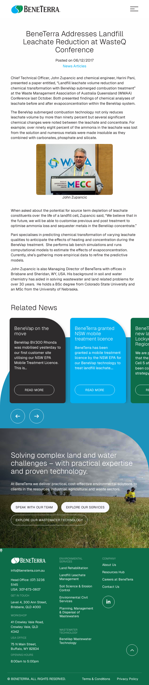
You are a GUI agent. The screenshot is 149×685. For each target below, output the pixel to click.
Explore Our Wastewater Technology (49, 520)
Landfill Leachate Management (72, 577)
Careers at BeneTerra (117, 579)
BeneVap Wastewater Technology (75, 641)
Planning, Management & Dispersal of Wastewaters (76, 612)
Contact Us (110, 587)
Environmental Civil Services (73, 599)
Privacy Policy (127, 679)
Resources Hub (113, 572)
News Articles (74, 66)
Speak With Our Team (34, 507)
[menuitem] (120, 566)
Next (36, 416)
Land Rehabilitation (73, 568)
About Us (109, 565)
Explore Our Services (85, 507)
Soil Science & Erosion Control (75, 588)
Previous (18, 416)
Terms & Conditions (96, 679)
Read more (34, 390)
